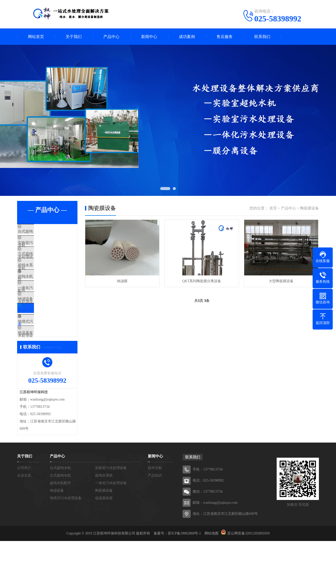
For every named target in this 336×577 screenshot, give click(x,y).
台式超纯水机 (40, 232)
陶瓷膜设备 (38, 336)
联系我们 (262, 36)
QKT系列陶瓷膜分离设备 (201, 281)
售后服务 (225, 36)
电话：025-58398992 (208, 516)
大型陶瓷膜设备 (281, 281)
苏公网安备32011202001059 (248, 569)
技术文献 (155, 504)
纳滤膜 (122, 281)
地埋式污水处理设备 (46, 350)
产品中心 (111, 36)
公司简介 (24, 504)
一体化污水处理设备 (46, 306)
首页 (273, 208)
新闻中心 (149, 36)
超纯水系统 (38, 276)
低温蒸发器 (38, 365)
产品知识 (155, 511)
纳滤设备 (36, 321)
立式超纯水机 (40, 261)
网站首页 (36, 36)
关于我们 (74, 36)
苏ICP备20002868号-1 (184, 569)
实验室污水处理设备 (46, 246)
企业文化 (24, 511)
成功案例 (187, 36)
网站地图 (211, 569)
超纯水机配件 (40, 291)
